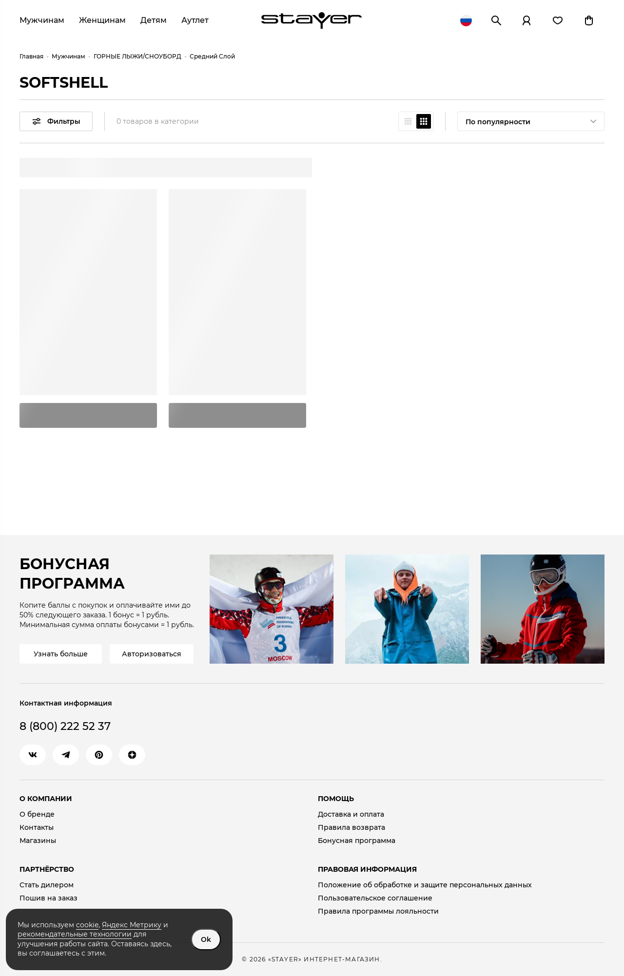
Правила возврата (351, 827)
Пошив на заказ (49, 898)
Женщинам (102, 20)
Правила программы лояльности (378, 911)
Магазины (38, 841)
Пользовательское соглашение (375, 898)
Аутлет (195, 20)
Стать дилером (47, 885)
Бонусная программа (356, 841)
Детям (153, 20)
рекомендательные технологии (75, 934)
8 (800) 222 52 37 (65, 726)
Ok (206, 939)
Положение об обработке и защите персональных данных (425, 885)
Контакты (37, 827)
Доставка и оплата (351, 814)
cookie (87, 924)
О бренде (37, 814)
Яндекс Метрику (131, 924)
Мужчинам (42, 20)
